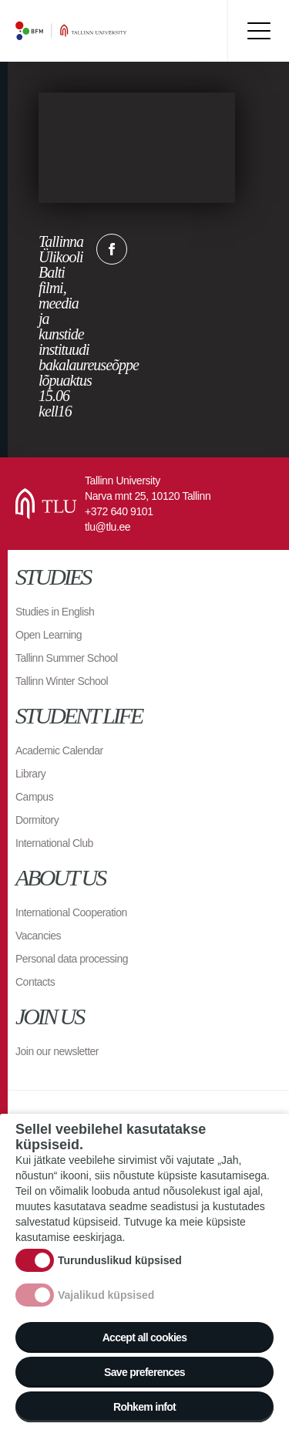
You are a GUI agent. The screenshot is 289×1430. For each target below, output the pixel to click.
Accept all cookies (144, 1337)
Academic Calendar (59, 750)
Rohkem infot (144, 1407)
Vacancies (38, 935)
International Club (54, 843)
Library (30, 773)
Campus (34, 797)
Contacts (35, 982)
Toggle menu (258, 31)
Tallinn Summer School (66, 658)
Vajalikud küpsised (106, 1295)
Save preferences (144, 1372)
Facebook (111, 249)
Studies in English (54, 611)
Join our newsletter (57, 1051)
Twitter (150, 249)
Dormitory (37, 820)
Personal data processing (71, 959)
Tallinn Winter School (61, 681)
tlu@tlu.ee (107, 527)
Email (188, 249)
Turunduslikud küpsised (120, 1260)
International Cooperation (71, 912)
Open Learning (48, 635)
